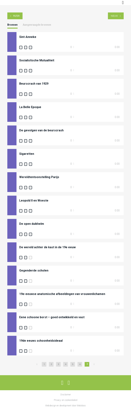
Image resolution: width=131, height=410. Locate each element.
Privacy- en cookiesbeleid (65, 400)
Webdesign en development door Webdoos (65, 405)
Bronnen (12, 24)
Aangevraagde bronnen (37, 24)
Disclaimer (65, 394)
